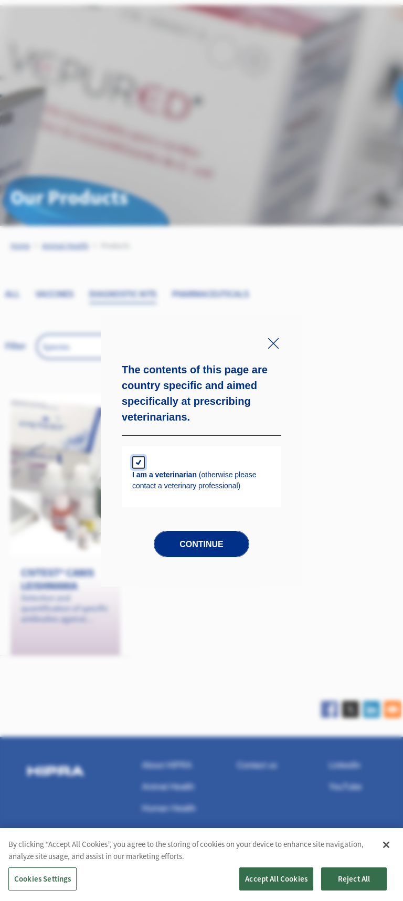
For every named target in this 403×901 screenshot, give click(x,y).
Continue (201, 544)
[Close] (386, 847)
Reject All (354, 881)
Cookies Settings (42, 881)
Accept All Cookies (276, 881)
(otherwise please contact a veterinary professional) (194, 480)
